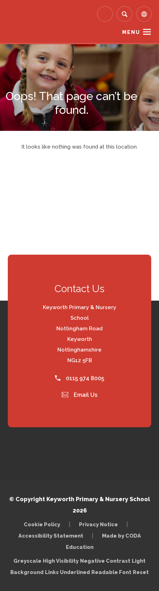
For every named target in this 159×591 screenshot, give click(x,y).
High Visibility (61, 561)
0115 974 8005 (79, 378)
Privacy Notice (98, 524)
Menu (131, 32)
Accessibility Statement (50, 536)
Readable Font (111, 572)
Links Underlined (67, 572)
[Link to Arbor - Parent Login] (105, 14)
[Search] (124, 14)
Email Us (80, 395)
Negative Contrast (105, 561)
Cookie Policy (42, 524)
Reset (141, 572)
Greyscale (27, 561)
